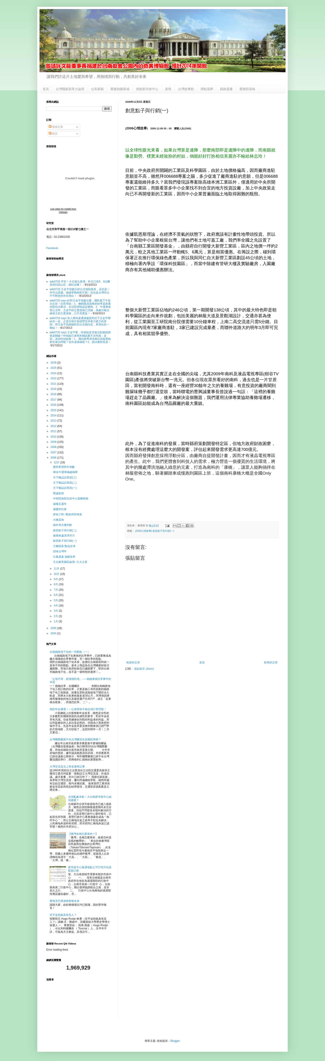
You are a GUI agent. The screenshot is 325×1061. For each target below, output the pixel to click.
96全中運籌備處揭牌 (65, 472)
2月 (56, 616)
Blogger (175, 1040)
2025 (54, 367)
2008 (54, 447)
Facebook (52, 248)
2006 (54, 457)
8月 (56, 584)
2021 (54, 383)
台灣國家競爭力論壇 (70, 89)
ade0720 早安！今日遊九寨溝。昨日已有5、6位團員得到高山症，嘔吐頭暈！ (80, 283)
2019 (54, 389)
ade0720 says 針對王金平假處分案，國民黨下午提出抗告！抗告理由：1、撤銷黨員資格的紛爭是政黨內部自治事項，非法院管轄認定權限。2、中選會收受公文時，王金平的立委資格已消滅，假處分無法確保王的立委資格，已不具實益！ (80, 307)
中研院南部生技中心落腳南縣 (70, 498)
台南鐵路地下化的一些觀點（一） (70, 651)
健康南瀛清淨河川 (64, 535)
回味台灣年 (60, 551)
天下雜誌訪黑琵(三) (65, 477)
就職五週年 (60, 504)
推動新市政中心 (147, 89)
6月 (56, 595)
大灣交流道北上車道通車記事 (67, 766)
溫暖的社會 (60, 509)
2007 (54, 452)
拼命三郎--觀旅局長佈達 (67, 514)
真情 (168, 89)
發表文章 (56, 126)
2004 (54, 633)
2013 (54, 420)
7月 (56, 589)
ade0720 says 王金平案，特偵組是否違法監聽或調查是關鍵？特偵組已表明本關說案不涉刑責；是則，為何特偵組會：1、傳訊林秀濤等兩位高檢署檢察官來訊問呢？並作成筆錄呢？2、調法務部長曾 (80, 337)
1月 (56, 621)
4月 (56, 605)
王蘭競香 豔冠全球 (64, 546)
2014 (54, 415)
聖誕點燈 (58, 493)
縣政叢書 (226, 89)
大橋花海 (58, 519)
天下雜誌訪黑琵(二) (65, 482)
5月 (56, 600)
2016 (54, 404)
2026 (54, 362)
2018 (54, 394)
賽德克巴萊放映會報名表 (64, 900)
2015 (54, 410)
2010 (54, 436)
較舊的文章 (271, 662)
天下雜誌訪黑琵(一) (65, 488)
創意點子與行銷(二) (65, 530)
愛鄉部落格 (247, 89)
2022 (54, 378)
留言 (53, 133)
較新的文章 (133, 662)
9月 (56, 579)
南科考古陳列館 (62, 525)
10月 (57, 574)
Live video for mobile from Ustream (63, 210)
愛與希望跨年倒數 (64, 467)
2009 (54, 441)
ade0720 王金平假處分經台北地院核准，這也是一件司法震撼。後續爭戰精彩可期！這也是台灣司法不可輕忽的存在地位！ (80, 292)
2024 (54, 373)
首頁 (46, 89)
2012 (54, 426)
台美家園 (97, 89)
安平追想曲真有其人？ (63, 914)
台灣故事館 (186, 89)
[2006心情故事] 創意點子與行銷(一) (154, 530)
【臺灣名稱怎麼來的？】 (83, 833)
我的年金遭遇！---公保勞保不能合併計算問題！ (78, 709)
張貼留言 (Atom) (144, 668)
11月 (57, 568)
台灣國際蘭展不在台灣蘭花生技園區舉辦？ (75, 739)
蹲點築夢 (207, 89)
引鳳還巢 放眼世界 (64, 556)
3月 (56, 610)
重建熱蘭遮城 (119, 89)
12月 (57, 462)
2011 (54, 431)
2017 (54, 399)
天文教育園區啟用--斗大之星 (70, 562)
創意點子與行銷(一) (65, 540)
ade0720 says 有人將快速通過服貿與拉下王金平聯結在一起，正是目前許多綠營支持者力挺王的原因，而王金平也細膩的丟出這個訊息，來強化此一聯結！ (80, 323)
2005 (54, 628)
